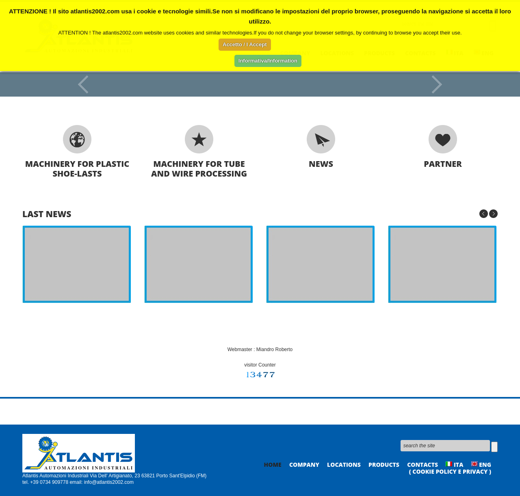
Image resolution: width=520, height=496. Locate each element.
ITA (454, 464)
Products (383, 464)
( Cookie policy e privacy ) (450, 471)
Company (304, 464)
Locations (344, 464)
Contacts (422, 464)
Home (273, 464)
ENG (481, 464)
